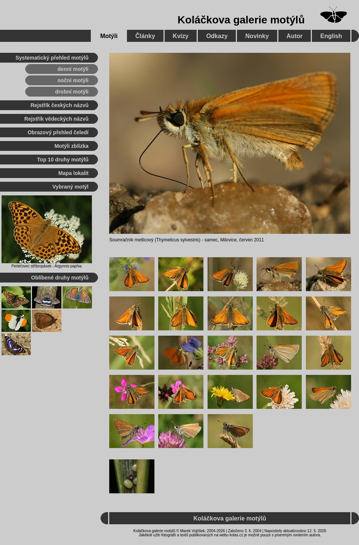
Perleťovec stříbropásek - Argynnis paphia (46, 266)
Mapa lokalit (73, 173)
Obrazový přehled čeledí (58, 132)
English (331, 36)
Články (145, 36)
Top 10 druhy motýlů (63, 160)
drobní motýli (72, 92)
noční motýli (73, 80)
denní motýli (73, 69)
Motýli (109, 36)
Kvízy (181, 36)
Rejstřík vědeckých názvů (56, 119)
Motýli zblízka (72, 146)
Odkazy (217, 36)
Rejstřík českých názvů (60, 105)
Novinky (257, 36)
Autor (295, 36)
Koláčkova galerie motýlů (241, 20)
